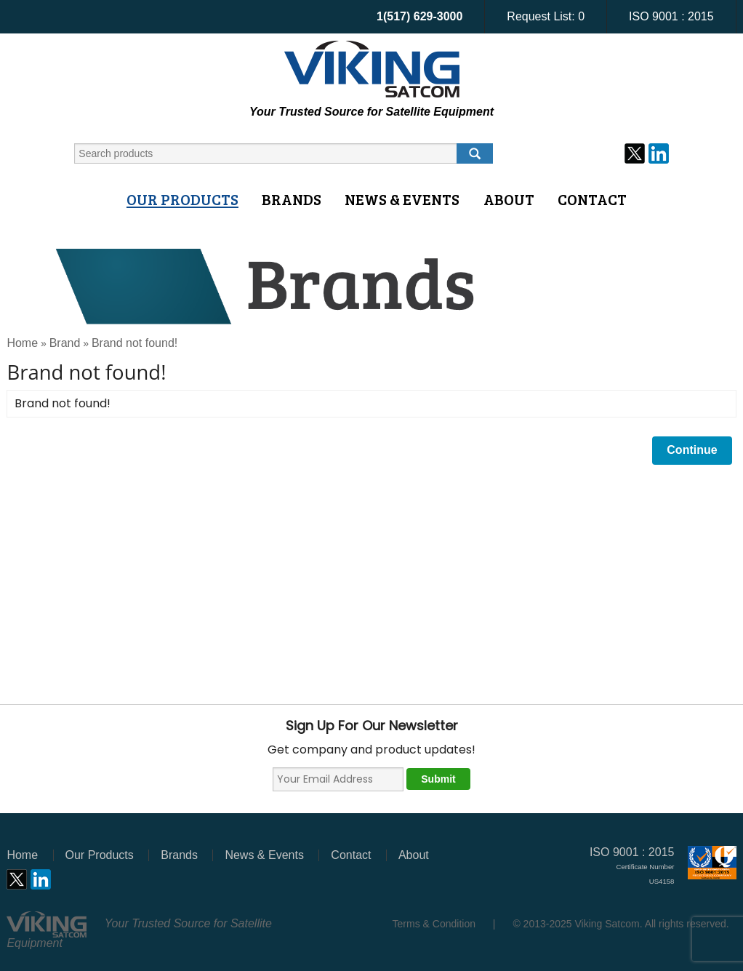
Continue (692, 450)
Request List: (546, 16)
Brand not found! (134, 343)
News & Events (402, 199)
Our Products (182, 199)
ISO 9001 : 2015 (671, 16)
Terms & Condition (434, 924)
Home (22, 343)
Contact (592, 199)
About (508, 199)
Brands (291, 199)
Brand (65, 343)
